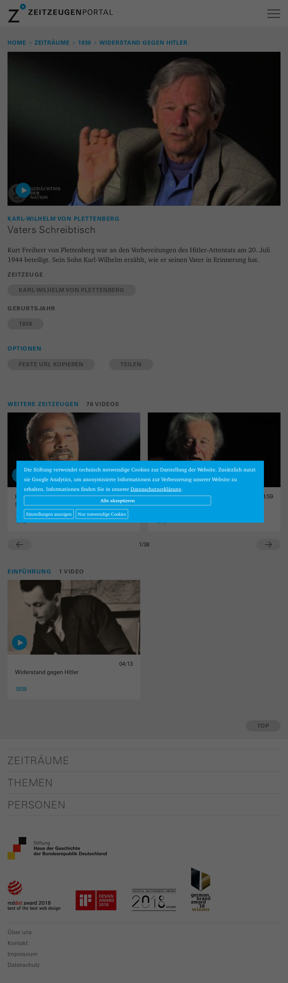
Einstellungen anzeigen (49, 513)
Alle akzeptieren (117, 500)
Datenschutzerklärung (155, 489)
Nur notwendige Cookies (102, 513)
